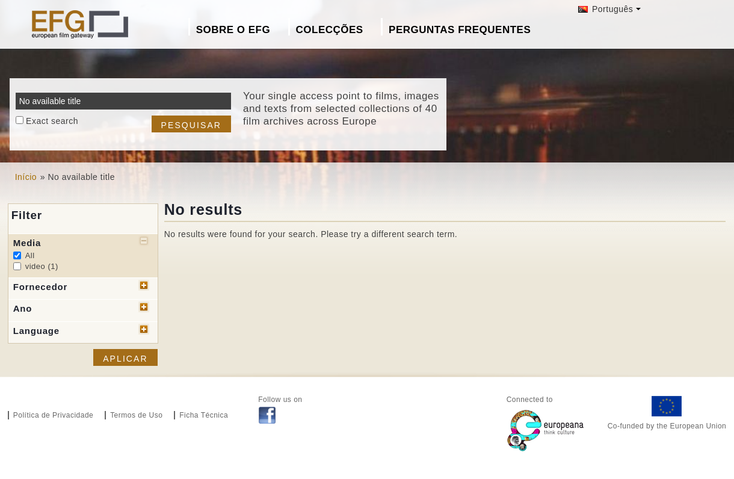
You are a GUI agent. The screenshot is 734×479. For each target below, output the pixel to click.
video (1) (41, 266)
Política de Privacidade (53, 415)
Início (26, 177)
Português (606, 9)
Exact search (52, 121)
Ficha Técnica (203, 415)
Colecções (329, 30)
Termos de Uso (136, 415)
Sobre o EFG (233, 30)
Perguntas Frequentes (460, 30)
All (30, 255)
